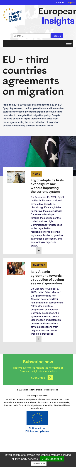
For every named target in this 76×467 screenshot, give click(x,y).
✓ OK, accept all (52, 458)
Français (60, 2)
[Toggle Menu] (69, 43)
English (71, 2)
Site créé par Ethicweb (37, 395)
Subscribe (38, 377)
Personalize (39, 463)
